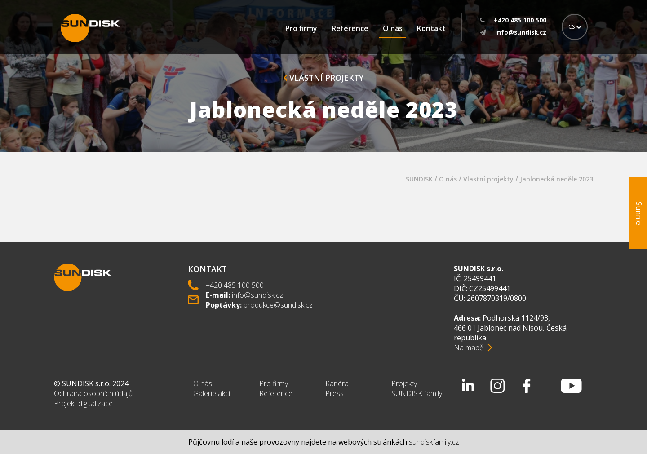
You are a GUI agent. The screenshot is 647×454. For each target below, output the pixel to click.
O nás (393, 28)
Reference (350, 28)
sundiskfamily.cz (434, 442)
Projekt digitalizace (83, 403)
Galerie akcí (211, 393)
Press (334, 393)
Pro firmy (301, 28)
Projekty (404, 383)
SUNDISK (419, 179)
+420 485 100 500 (235, 285)
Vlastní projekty (323, 77)
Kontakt (431, 28)
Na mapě (468, 348)
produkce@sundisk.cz (278, 305)
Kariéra (337, 383)
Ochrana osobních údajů (93, 393)
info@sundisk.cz (257, 295)
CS (574, 27)
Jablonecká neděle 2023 (556, 179)
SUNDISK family (416, 393)
